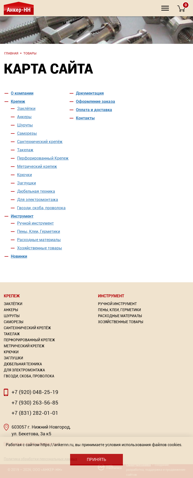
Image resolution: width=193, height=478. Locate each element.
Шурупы (25, 125)
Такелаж (25, 150)
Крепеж (18, 101)
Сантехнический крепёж (40, 141)
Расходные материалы (39, 239)
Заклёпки (26, 108)
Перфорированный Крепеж (43, 158)
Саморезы (27, 133)
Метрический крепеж (37, 166)
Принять (96, 459)
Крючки (24, 174)
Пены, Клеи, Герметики (38, 231)
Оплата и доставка (94, 109)
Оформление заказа (95, 101)
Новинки (19, 256)
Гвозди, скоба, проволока (41, 208)
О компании (22, 93)
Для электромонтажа (37, 199)
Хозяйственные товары (39, 248)
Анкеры (24, 116)
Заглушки (26, 183)
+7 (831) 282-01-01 (35, 413)
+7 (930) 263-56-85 (35, 403)
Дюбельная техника (36, 191)
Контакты (85, 118)
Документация (90, 93)
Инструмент (22, 216)
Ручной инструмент (35, 223)
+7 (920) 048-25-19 (35, 392)
